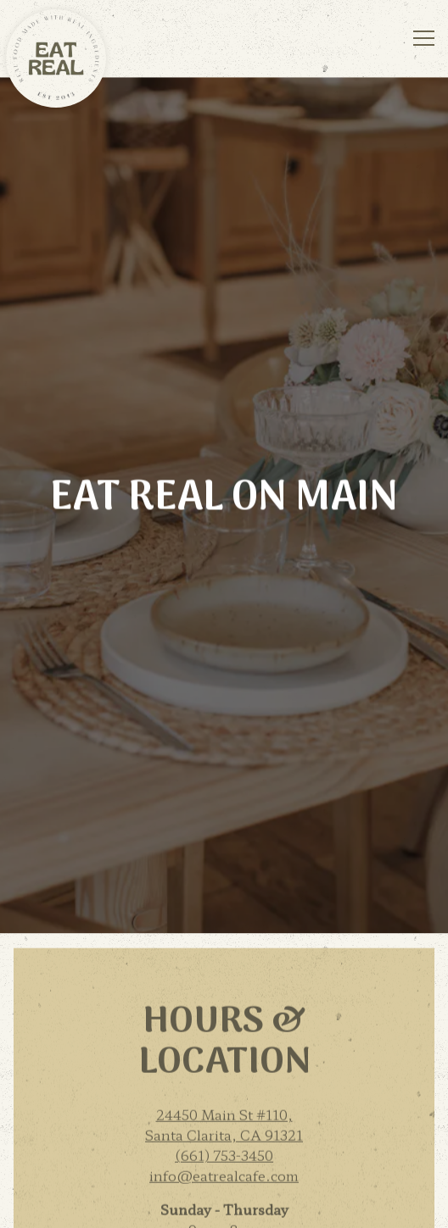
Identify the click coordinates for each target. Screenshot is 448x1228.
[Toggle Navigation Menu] (424, 38)
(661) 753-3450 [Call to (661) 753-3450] (224, 999)
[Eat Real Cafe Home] (56, 55)
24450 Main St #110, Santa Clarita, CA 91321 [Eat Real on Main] (224, 968)
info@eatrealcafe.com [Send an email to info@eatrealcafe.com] (224, 1019)
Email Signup (224, 1207)
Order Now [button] (224, 1164)
